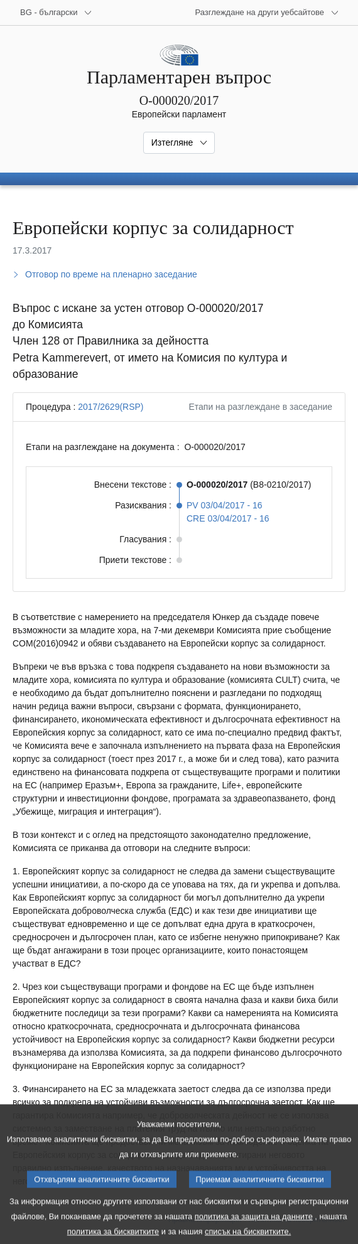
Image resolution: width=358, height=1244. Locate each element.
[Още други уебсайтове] (266, 12)
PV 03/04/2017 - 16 (225, 505)
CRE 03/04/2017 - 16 (228, 518)
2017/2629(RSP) (110, 407)
